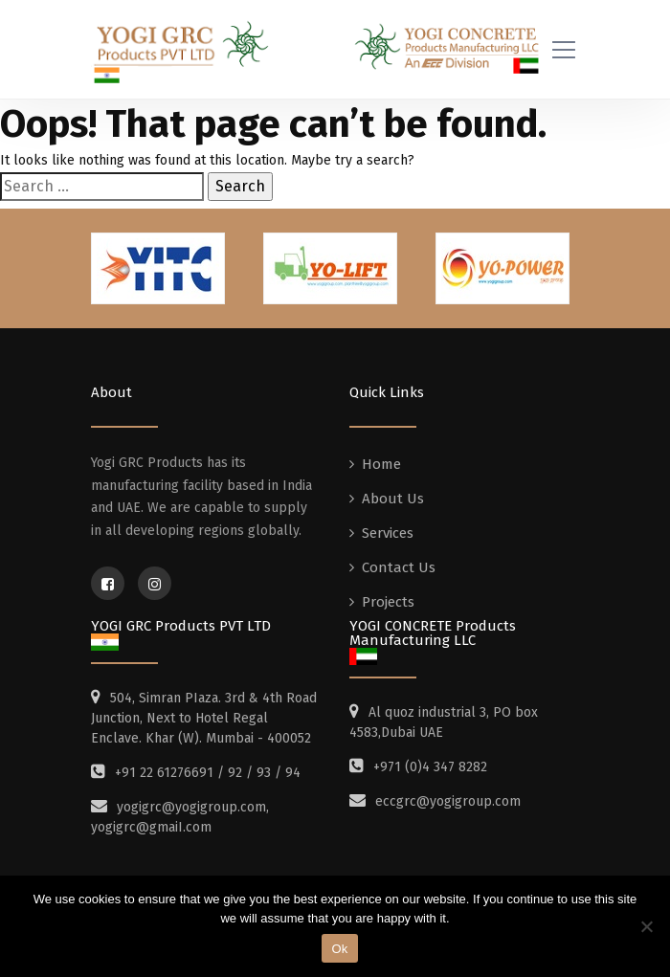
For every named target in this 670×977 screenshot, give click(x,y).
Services (387, 533)
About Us (393, 498)
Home (381, 464)
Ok (339, 949)
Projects (388, 602)
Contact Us (399, 567)
